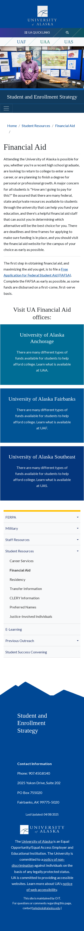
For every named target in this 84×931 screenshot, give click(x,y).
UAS (68, 41)
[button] (78, 517)
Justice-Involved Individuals (31, 616)
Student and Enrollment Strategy (42, 97)
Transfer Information (26, 588)
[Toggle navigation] (6, 108)
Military (11, 528)
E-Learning (13, 629)
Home (12, 125)
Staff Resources (17, 539)
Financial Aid (65, 125)
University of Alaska (37, 841)
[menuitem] (42, 517)
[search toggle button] (67, 32)
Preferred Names (23, 607)
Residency (17, 579)
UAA (45, 41)
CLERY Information (24, 598)
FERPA (10, 517)
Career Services (22, 561)
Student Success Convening (26, 652)
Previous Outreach (19, 640)
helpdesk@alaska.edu (46, 908)
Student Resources (36, 125)
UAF (21, 41)
